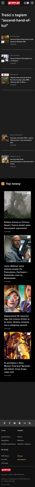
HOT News (5, 456)
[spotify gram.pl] (19, 423)
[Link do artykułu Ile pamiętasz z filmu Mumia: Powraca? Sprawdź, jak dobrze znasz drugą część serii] (17, 354)
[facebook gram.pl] (9, 423)
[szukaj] (3, 3)
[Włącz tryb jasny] (26, 3)
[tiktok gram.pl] (4, 423)
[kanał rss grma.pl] (30, 423)
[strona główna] (14, 3)
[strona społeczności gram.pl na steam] (25, 423)
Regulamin (5, 440)
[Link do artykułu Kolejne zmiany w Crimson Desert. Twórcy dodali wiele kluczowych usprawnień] (17, 212)
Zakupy (20, 456)
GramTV (4, 459)
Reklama (21, 440)
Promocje (4, 463)
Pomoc (20, 437)
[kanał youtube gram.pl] (14, 423)
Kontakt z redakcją (24, 444)
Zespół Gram (5, 437)
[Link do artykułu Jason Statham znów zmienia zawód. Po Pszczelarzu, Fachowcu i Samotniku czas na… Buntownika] (17, 259)
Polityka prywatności (8, 444)
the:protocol (22, 459)
